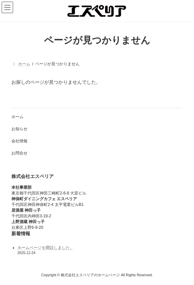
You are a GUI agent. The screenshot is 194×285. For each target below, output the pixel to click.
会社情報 (19, 141)
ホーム (17, 116)
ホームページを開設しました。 (45, 247)
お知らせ (19, 129)
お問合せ (19, 153)
